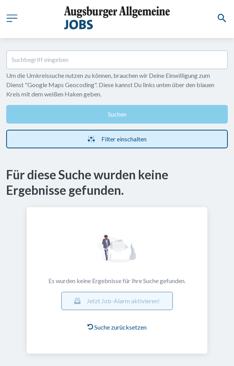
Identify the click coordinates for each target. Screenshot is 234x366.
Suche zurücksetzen (117, 327)
